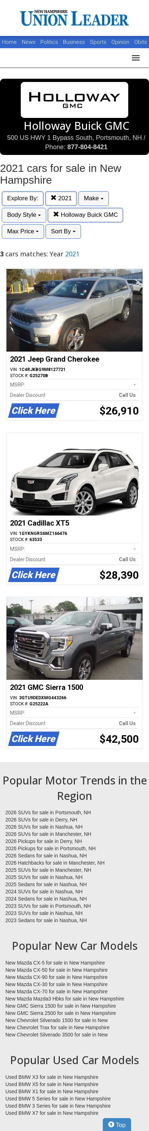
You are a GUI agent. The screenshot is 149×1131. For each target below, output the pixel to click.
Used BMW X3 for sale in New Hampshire (51, 1077)
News (28, 42)
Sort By (63, 231)
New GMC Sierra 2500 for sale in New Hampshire (60, 1013)
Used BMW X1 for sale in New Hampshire (51, 1091)
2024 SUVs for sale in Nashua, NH (44, 891)
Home (9, 42)
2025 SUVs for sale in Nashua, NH (44, 877)
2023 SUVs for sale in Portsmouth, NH (48, 906)
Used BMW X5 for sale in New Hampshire (51, 1084)
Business (74, 42)
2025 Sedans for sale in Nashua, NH (46, 884)
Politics (49, 42)
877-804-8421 (87, 147)
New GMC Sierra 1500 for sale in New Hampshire (60, 1006)
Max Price (23, 231)
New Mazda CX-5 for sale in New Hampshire (55, 963)
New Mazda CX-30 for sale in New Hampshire (56, 984)
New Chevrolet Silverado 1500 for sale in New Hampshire (56, 1020)
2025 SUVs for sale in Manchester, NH (48, 870)
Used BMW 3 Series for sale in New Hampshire (58, 1106)
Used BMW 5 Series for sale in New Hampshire (58, 1099)
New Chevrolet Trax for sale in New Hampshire (57, 1027)
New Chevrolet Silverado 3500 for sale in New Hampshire (56, 1035)
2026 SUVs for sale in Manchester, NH (48, 834)
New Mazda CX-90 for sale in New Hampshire (56, 977)
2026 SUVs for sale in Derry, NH (41, 820)
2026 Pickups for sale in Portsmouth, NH (50, 848)
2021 (61, 198)
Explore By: (22, 198)
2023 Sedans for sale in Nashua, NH (46, 920)
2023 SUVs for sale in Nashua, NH (44, 913)
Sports (99, 42)
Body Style (24, 214)
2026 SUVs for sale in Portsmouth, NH (48, 812)
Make (93, 198)
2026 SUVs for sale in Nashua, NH (44, 827)
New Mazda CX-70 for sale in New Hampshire (56, 991)
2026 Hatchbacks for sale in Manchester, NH (55, 863)
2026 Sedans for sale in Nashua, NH (46, 855)
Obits (140, 42)
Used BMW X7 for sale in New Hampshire (51, 1113)
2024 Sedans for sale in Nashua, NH (46, 899)
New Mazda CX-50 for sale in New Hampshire (56, 970)
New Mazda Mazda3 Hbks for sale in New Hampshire (64, 999)
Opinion (121, 42)
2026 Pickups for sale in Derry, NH (43, 841)
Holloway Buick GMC (85, 214)
